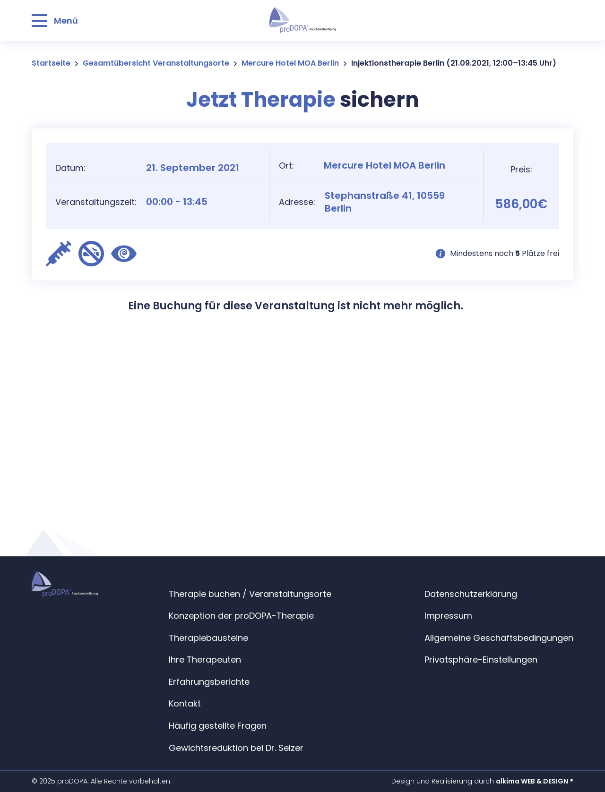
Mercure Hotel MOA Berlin (290, 63)
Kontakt (185, 703)
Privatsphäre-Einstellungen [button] (480, 659)
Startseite (51, 63)
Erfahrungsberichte (209, 682)
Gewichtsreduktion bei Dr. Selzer (236, 748)
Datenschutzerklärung (470, 594)
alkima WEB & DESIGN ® (534, 781)
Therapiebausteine (208, 638)
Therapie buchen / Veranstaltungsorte (250, 594)
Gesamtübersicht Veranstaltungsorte (156, 63)
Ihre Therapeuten (205, 659)
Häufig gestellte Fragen (218, 726)
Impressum (448, 616)
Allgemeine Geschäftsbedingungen (498, 638)
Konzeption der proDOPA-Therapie (241, 616)
